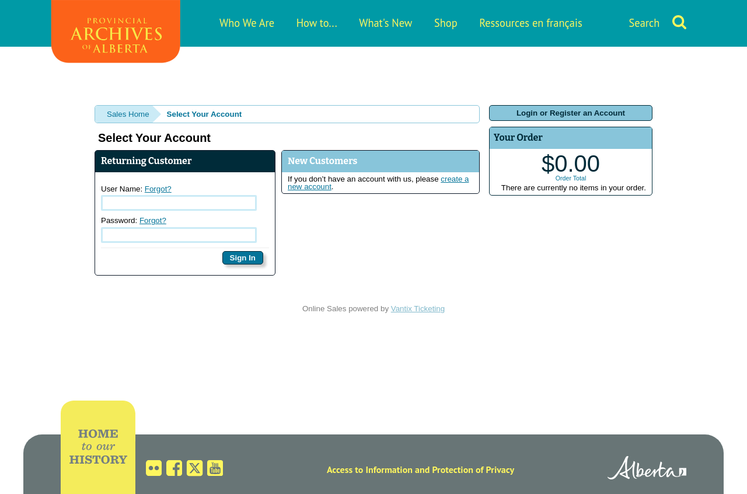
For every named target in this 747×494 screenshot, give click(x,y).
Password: (179, 229)
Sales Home (128, 114)
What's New (385, 23)
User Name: (179, 198)
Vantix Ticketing (418, 308)
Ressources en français (530, 23)
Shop (446, 23)
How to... (316, 23)
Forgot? (158, 189)
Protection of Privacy (473, 469)
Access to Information (370, 469)
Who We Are (246, 23)
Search (644, 23)
